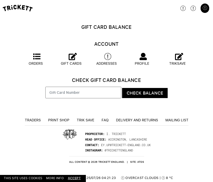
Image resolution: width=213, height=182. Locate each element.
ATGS (140, 162)
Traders (33, 119)
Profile (142, 59)
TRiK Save (85, 119)
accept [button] (74, 178)
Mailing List (176, 119)
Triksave (177, 59)
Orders (36, 59)
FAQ (105, 119)
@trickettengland (119, 150)
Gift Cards (71, 59)
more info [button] (55, 178)
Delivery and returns (137, 119)
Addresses (106, 59)
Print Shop (58, 119)
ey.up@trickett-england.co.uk (126, 145)
